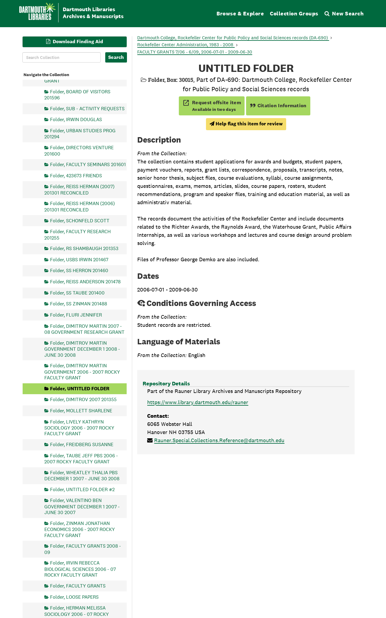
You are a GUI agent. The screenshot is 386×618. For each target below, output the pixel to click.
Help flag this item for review (246, 124)
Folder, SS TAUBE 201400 (77, 292)
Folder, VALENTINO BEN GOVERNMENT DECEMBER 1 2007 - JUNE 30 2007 (82, 506)
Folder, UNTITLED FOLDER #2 (82, 489)
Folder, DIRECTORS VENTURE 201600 (79, 150)
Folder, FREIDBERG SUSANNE (81, 444)
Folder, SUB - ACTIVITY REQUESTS (87, 108)
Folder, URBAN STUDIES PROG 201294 (79, 133)
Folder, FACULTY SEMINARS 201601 (88, 164)
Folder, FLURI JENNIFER (76, 314)
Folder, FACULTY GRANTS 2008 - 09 (82, 549)
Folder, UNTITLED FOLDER (79, 388)
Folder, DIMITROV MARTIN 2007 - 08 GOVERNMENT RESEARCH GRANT (84, 329)
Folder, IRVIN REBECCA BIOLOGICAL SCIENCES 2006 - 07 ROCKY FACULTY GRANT (80, 569)
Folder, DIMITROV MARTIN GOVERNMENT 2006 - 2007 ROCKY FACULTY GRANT (82, 371)
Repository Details (166, 383)
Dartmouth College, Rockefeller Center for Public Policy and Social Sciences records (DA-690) (233, 37)
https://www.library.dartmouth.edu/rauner (197, 402)
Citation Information (278, 105)
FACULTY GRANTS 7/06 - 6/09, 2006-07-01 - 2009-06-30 (194, 52)
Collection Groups (294, 13)
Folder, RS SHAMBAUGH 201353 (84, 248)
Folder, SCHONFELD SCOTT (79, 220)
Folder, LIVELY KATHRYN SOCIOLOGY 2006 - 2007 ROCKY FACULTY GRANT (79, 427)
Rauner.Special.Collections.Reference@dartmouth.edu (219, 440)
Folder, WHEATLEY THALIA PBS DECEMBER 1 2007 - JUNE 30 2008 (81, 475)
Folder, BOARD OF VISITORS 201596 (77, 94)
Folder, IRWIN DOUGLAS (76, 119)
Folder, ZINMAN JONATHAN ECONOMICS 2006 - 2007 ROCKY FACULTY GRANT (79, 529)
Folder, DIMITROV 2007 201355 (83, 399)
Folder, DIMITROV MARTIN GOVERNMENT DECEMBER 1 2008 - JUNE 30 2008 (82, 349)
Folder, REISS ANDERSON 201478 (85, 281)
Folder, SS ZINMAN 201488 (78, 304)
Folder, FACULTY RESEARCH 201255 (77, 234)
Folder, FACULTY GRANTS (78, 585)
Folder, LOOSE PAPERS (74, 597)
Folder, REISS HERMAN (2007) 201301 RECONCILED (79, 189)
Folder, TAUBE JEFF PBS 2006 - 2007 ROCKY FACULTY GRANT (81, 458)
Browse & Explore (240, 13)
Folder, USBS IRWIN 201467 (79, 259)
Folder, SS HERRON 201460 (79, 270)
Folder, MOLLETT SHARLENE (81, 410)
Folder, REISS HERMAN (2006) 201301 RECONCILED (79, 206)
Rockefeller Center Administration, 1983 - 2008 (186, 44)
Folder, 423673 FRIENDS (76, 175)
